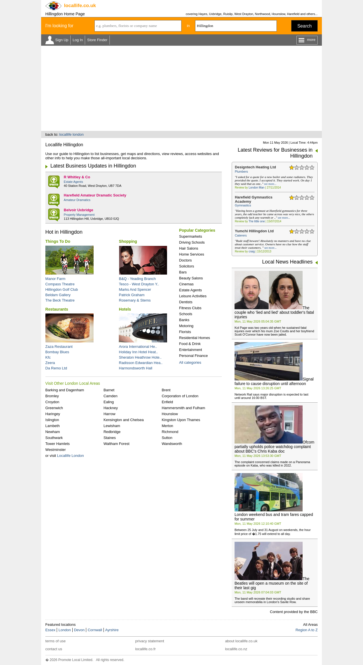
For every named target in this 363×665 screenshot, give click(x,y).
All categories (190, 362)
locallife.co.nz (236, 649)
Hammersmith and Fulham (183, 408)
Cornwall (95, 630)
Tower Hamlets (57, 444)
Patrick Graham (131, 295)
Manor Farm (55, 279)
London (64, 630)
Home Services (191, 254)
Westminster (55, 449)
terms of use (55, 641)
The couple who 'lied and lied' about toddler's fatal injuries (274, 312)
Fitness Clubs (190, 308)
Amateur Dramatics (77, 200)
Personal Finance (193, 356)
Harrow (109, 414)
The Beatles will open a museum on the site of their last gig (272, 583)
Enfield (167, 402)
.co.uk (80, 5)
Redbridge (112, 432)
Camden (110, 396)
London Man (257, 187)
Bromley (52, 396)
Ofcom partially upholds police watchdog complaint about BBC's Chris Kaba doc (274, 446)
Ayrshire (112, 630)
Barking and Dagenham (64, 390)
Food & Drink (190, 344)
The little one (257, 221)
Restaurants (56, 309)
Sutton (167, 438)
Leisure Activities (193, 296)
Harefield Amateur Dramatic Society (95, 195)
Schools (185, 314)
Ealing (109, 402)
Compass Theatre (60, 284)
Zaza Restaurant (59, 346)
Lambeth (52, 426)
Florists (185, 332)
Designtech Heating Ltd (255, 167)
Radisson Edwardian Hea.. (140, 363)
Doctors (185, 260)
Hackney (111, 408)
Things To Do (57, 241)
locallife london (71, 134)
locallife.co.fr (145, 649)
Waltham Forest (116, 444)
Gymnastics (243, 205)
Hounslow (170, 414)
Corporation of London (180, 396)
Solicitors (186, 266)
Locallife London (70, 455)
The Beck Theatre (60, 300)
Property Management (79, 214)
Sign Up (61, 40)
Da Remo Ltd (56, 368)
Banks (184, 320)
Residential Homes (194, 338)
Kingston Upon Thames (181, 420)
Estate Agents (73, 181)
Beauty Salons (191, 278)
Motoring (186, 326)
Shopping (128, 241)
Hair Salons (188, 248)
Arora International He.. (138, 346)
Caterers (241, 235)
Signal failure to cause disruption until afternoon (274, 381)
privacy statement (149, 641)
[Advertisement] (181, 88)
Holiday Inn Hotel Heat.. (138, 352)
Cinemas (186, 284)
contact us (53, 649)
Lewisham (112, 426)
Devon (79, 630)
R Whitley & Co (77, 177)
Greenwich (54, 408)
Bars (183, 272)
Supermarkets (190, 236)
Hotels (125, 309)
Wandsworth (172, 444)
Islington (52, 420)
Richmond (170, 432)
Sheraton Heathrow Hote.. (140, 357)
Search (304, 26)
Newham (52, 432)
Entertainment (190, 350)
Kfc (48, 357)
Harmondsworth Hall (135, 368)
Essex (50, 630)
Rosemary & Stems (135, 300)
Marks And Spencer (135, 289)
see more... (270, 183)
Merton (167, 426)
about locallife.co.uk (241, 641)
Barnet (109, 390)
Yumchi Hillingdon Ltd (254, 231)
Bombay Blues (57, 352)
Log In (78, 40)
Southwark (54, 438)
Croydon (52, 402)
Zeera (50, 363)
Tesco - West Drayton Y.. (139, 284)
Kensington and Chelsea (124, 420)
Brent (166, 390)
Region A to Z (307, 630)
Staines (110, 438)
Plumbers (241, 171)
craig (252, 251)
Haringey (52, 414)
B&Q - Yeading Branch (137, 279)
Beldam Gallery (58, 295)
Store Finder (97, 40)
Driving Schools (192, 242)
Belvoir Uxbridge (78, 210)
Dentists (186, 302)
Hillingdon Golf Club (61, 289)
